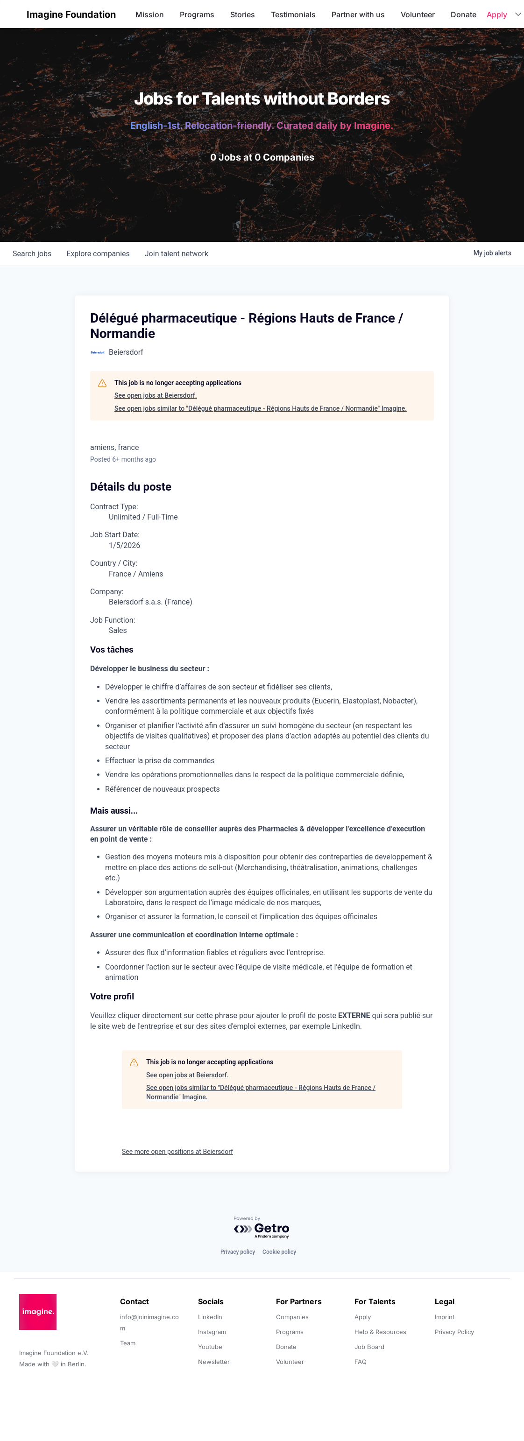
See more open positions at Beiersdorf (177, 1151)
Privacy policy (237, 1252)
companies (97, 253)
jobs (32, 253)
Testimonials (293, 14)
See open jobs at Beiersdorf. (155, 395)
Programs (197, 14)
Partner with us (358, 14)
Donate (463, 14)
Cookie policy (279, 1252)
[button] (15, 14)
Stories (242, 14)
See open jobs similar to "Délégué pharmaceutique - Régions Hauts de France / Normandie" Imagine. (260, 408)
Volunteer (418, 14)
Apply (497, 14)
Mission (149, 14)
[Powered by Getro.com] (262, 1227)
